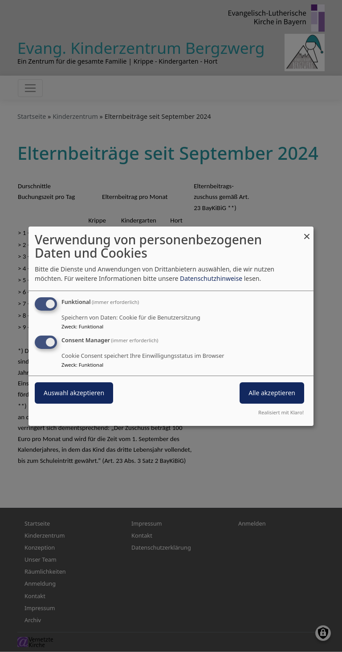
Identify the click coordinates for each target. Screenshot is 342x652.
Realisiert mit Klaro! (281, 412)
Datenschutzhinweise (211, 278)
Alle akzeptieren (271, 393)
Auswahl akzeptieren (74, 393)
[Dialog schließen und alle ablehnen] (307, 231)
